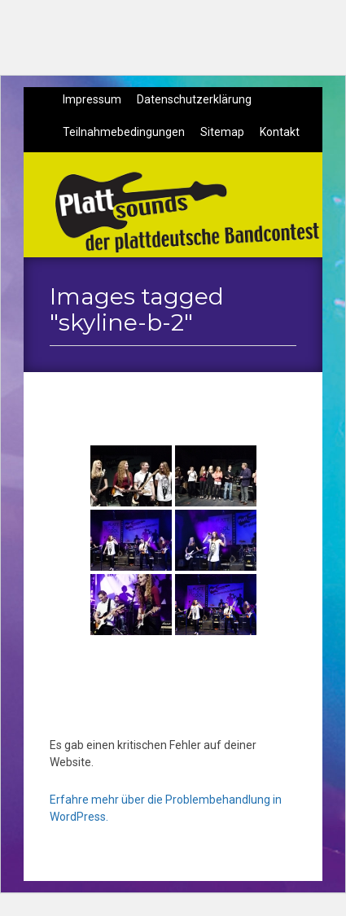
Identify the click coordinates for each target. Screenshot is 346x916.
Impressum (92, 99)
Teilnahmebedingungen (124, 131)
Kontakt (280, 131)
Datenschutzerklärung (194, 99)
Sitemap (222, 131)
